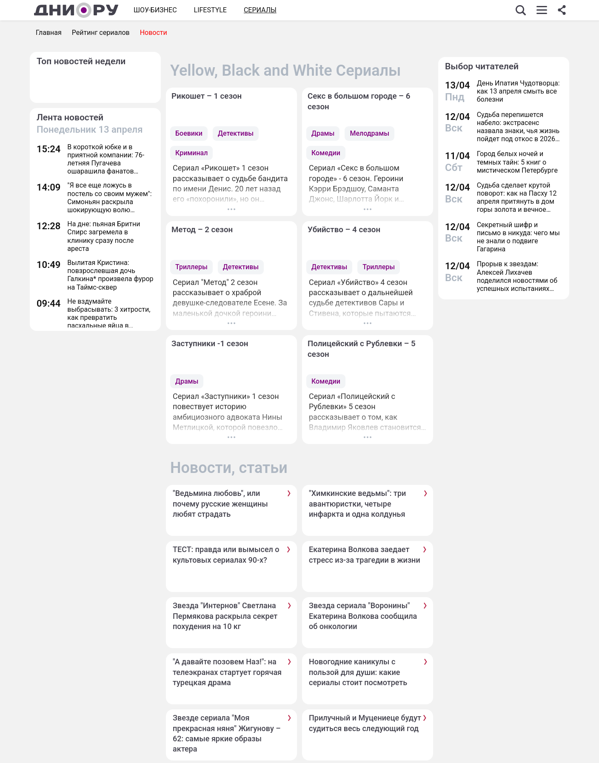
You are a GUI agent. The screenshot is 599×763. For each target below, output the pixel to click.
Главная (49, 32)
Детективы (236, 133)
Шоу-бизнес (155, 10)
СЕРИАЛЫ (260, 10)
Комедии (325, 153)
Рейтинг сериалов (101, 32)
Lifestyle (210, 10)
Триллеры (191, 267)
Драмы (322, 133)
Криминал (191, 153)
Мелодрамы (369, 133)
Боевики (189, 133)
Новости (153, 32)
